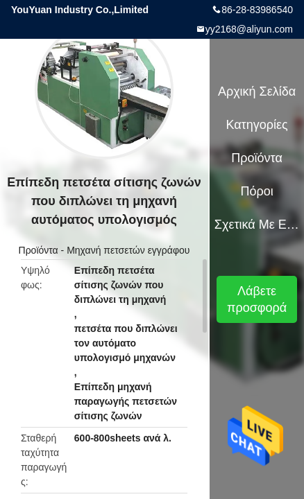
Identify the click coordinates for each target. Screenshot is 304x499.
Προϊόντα (38, 250)
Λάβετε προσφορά (257, 299)
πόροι (256, 191)
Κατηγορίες (256, 125)
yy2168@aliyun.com (249, 29)
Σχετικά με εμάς (256, 224)
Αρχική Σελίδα (257, 91)
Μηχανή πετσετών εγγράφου (128, 250)
